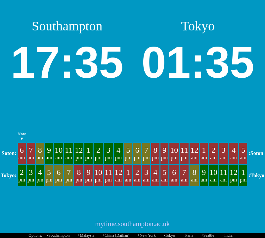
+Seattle (207, 235)
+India (227, 235)
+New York (146, 235)
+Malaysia (86, 235)
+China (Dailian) (115, 235)
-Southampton (58, 235)
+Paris (188, 235)
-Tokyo (169, 235)
